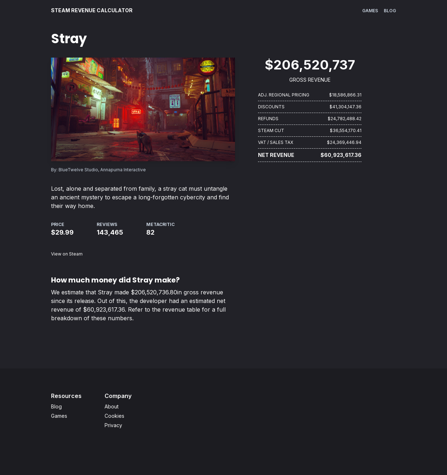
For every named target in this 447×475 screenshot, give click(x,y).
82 (150, 232)
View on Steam (67, 254)
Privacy (113, 425)
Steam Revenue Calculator (92, 10)
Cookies (114, 416)
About (112, 406)
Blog (390, 10)
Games (370, 10)
